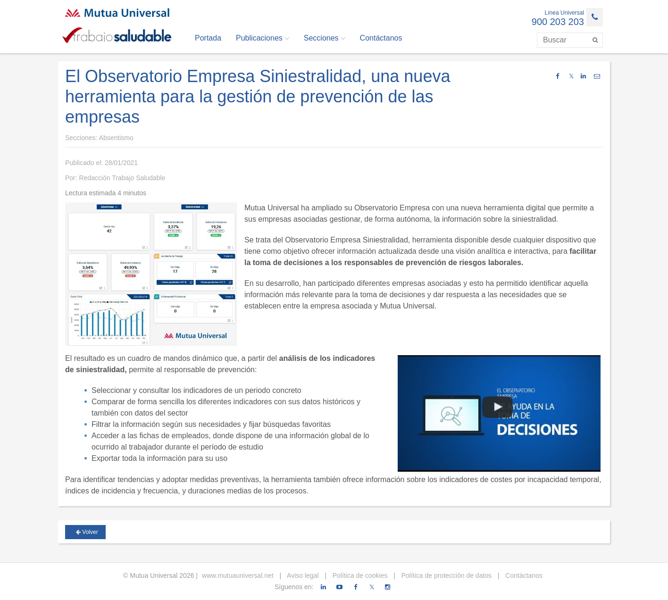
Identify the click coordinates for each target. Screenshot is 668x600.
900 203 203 (558, 22)
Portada (208, 38)
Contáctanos (381, 38)
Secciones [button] (324, 38)
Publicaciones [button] (262, 38)
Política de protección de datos (446, 575)
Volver (87, 532)
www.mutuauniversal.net (238, 575)
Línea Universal (564, 12)
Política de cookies (359, 575)
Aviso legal (302, 575)
